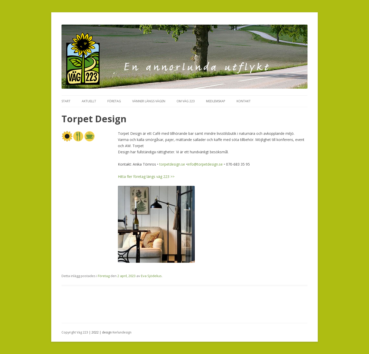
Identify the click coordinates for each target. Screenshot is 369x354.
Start (65, 101)
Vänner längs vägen (148, 101)
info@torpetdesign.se (205, 164)
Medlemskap (215, 101)
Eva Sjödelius (151, 276)
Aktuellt (89, 101)
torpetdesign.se (172, 164)
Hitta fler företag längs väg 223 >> (146, 176)
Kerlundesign (121, 332)
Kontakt (244, 101)
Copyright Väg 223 (74, 332)
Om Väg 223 (186, 101)
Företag (114, 101)
